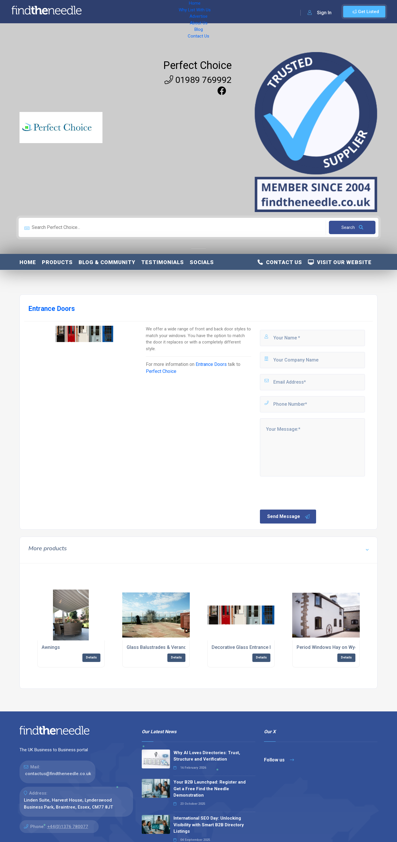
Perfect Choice (197, 65)
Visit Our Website (340, 262)
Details (91, 657)
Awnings (51, 647)
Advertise (166, 11)
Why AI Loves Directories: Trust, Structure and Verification (206, 756)
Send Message (288, 516)
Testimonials (162, 262)
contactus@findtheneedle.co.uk (58, 773)
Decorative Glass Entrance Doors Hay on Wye (260, 647)
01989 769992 (198, 80)
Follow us (279, 760)
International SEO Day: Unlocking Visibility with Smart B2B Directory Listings (208, 825)
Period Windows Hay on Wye (327, 647)
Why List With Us (132, 11)
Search (352, 227)
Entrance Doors (211, 364)
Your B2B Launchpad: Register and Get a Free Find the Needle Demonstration (209, 788)
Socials (202, 262)
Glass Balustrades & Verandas (159, 647)
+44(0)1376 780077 (67, 826)
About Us (191, 11)
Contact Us (235, 11)
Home (103, 11)
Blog (212, 11)
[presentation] (303, 492)
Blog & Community (107, 262)
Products (57, 262)
